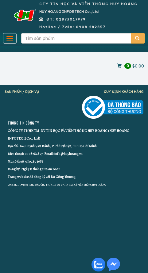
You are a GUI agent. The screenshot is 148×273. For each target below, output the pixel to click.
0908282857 (34, 153)
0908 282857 (90, 27)
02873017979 (71, 19)
